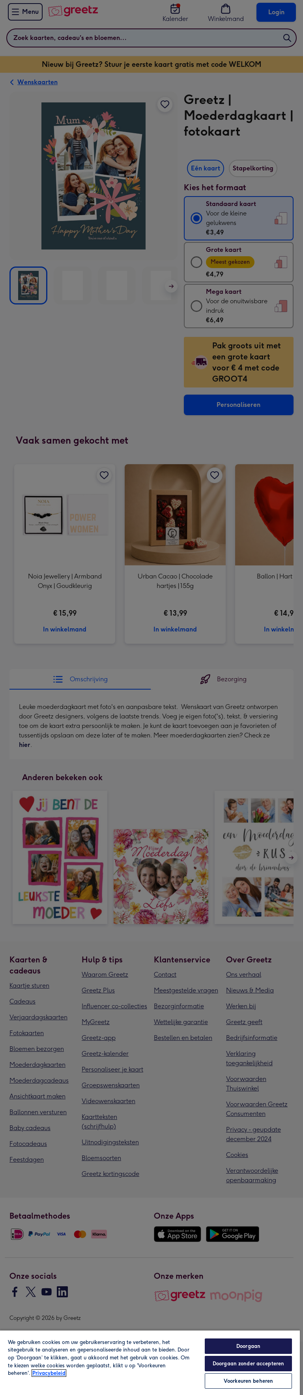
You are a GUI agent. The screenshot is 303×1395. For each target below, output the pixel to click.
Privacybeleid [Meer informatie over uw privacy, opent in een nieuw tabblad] (48, 1373)
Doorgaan (248, 1346)
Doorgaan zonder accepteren (248, 1364)
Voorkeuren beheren (248, 1381)
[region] (150, 1362)
